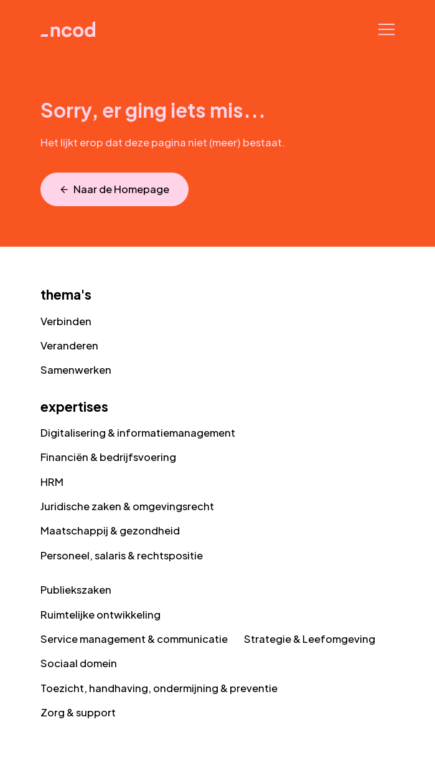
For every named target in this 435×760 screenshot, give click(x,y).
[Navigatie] (386, 29)
